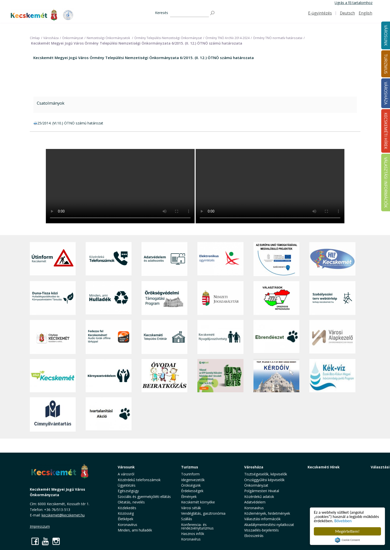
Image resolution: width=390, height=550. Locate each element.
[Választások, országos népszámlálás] (276, 298)
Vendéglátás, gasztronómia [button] (203, 513)
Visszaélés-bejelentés (261, 530)
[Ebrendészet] (276, 337)
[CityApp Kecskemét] (53, 337)
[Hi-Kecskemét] (332, 259)
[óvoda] (164, 376)
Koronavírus (127, 524)
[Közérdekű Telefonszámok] (109, 259)
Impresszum (40, 526)
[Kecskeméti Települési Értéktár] (164, 337)
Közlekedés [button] (127, 507)
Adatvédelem (255, 502)
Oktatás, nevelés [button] (131, 502)
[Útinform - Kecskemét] (53, 259)
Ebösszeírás (254, 535)
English (365, 13)
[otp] (220, 376)
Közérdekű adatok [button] (259, 496)
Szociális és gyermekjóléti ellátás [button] (144, 496)
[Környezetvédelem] (109, 376)
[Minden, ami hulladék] (109, 298)
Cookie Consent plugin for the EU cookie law (347, 540)
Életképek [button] (125, 518)
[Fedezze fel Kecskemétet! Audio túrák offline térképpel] (109, 337)
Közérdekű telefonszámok (139, 479)
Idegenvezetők (193, 479)
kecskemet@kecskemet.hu (63, 515)
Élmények (189, 496)
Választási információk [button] (262, 518)
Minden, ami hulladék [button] (135, 530)
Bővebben (343, 520)
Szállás (186, 518)
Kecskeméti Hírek (324, 467)
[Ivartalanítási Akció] (109, 414)
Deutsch (347, 13)
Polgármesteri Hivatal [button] (261, 490)
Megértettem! (347, 531)
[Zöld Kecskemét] (53, 376)
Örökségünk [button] (191, 485)
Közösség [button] (126, 513)
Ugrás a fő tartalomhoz (353, 2)
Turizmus (189, 467)
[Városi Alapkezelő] (332, 337)
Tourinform (190, 474)
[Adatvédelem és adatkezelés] (164, 259)
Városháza (253, 467)
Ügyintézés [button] (127, 485)
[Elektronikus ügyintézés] (220, 259)
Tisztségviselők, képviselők (265, 474)
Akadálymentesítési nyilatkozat (269, 524)
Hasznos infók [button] (192, 533)
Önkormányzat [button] (256, 485)
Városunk (126, 467)
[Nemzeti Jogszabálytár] (220, 298)
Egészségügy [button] (128, 490)
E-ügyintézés (320, 13)
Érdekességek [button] (192, 490)
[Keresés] (189, 13)
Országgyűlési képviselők (264, 479)
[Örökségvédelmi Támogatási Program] (164, 298)
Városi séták (191, 507)
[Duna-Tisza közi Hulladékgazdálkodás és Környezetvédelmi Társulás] (53, 298)
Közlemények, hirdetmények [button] (267, 513)
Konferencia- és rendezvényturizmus (197, 526)
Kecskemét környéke (198, 502)
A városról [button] (126, 474)
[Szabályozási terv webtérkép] (332, 298)
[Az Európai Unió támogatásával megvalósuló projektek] (276, 259)
